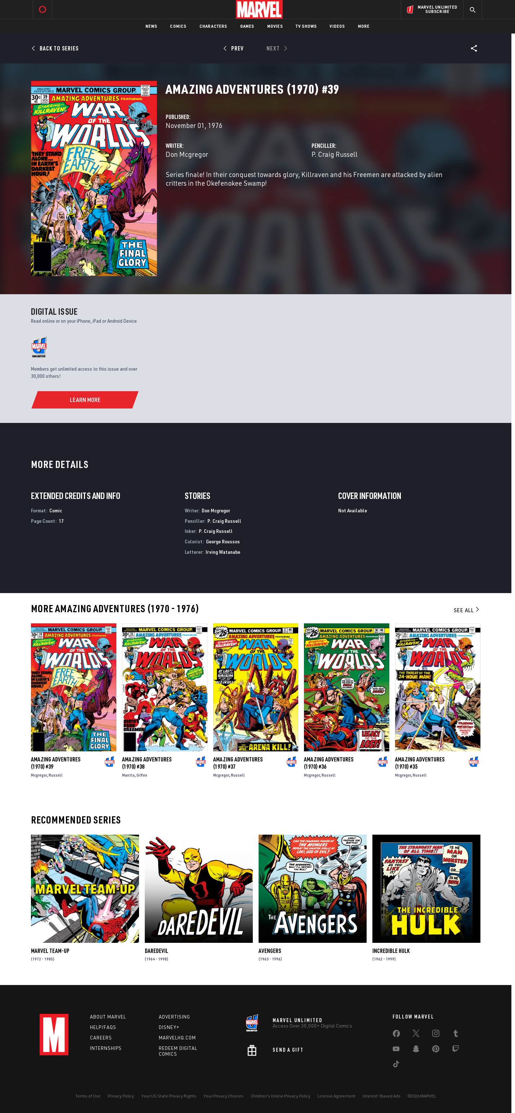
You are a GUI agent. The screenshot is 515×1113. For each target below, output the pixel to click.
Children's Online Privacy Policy (280, 1096)
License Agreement (336, 1096)
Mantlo (128, 775)
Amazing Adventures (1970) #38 (146, 763)
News (151, 26)
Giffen (141, 775)
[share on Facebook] (396, 1035)
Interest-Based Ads (381, 1096)
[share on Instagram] (435, 1034)
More (364, 26)
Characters (213, 26)
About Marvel (108, 1017)
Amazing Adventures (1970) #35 (419, 763)
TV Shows (306, 26)
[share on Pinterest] (435, 1050)
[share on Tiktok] (396, 1065)
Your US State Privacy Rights (168, 1096)
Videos (337, 26)
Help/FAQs (103, 1027)
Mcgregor (39, 775)
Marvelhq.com (177, 1038)
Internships (106, 1048)
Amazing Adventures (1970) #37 (238, 763)
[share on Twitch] (455, 1050)
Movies (275, 26)
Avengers (270, 950)
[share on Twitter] (416, 1034)
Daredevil (156, 950)
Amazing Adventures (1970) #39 (55, 763)
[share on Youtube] (396, 1050)
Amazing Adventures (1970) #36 (328, 763)
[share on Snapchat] (416, 1050)
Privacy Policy (121, 1096)
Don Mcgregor (187, 154)
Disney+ (169, 1027)
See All (467, 610)
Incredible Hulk (390, 950)
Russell (56, 775)
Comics (178, 26)
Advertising (174, 1017)
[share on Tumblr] (455, 1034)
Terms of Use (87, 1096)
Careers (101, 1038)
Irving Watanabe (223, 552)
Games (247, 26)
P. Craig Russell (335, 154)
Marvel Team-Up (50, 950)
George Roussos (223, 541)
